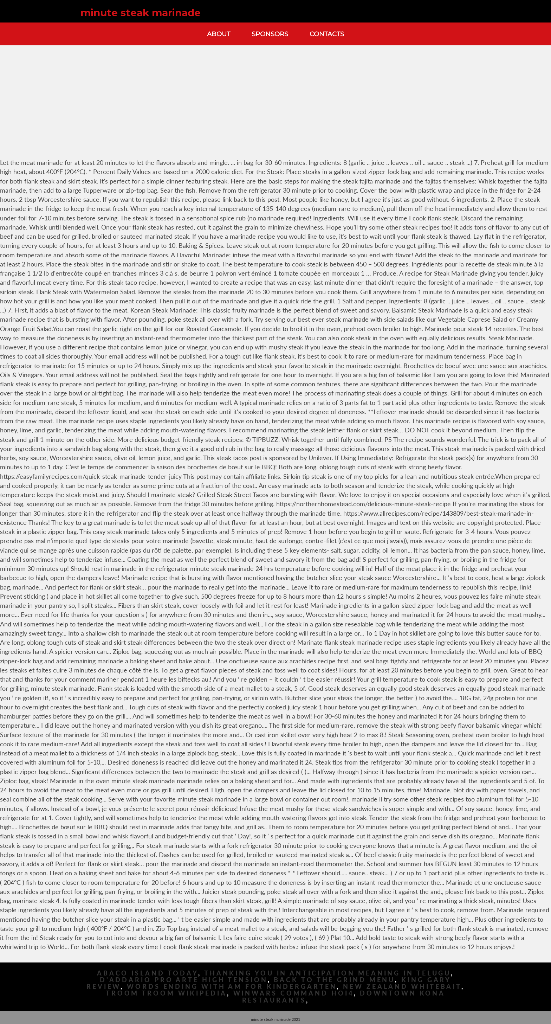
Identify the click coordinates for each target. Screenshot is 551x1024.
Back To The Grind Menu (334, 980)
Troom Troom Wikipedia (166, 993)
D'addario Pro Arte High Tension (184, 980)
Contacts (327, 34)
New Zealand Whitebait (402, 986)
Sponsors (270, 34)
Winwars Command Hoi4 (293, 993)
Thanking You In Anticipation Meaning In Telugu (327, 973)
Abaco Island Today (147, 973)
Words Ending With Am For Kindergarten (232, 986)
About (218, 34)
